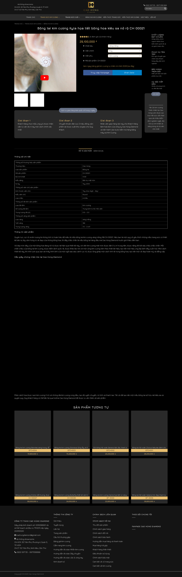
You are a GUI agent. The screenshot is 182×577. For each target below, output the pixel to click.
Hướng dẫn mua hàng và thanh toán (108, 541)
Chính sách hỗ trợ (101, 521)
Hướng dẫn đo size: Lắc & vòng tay (68, 558)
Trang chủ (30, 17)
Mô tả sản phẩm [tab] (85, 151)
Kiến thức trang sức (112, 17)
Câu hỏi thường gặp (62, 537)
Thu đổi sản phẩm (100, 525)
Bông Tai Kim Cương (51, 24)
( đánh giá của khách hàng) (100, 37)
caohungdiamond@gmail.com (28, 535)
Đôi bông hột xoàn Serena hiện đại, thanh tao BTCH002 (114, 447)
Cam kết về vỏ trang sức (103, 562)
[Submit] (165, 9)
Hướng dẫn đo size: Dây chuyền (67, 553)
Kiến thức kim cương (130, 17)
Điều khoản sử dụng (101, 553)
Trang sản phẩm (60, 533)
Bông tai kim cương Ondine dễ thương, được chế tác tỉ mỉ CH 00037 (42, 495)
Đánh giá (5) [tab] (98, 151)
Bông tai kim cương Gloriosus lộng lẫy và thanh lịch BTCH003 (78, 447)
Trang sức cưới (71, 17)
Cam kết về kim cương (102, 566)
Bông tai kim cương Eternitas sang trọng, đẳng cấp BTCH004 (39, 447)
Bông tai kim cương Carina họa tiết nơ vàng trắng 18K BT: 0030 (117, 495)
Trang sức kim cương (48, 17)
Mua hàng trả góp (100, 545)
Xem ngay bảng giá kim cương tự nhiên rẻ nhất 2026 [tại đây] (108, 66)
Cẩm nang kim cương (62, 545)
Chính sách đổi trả (100, 533)
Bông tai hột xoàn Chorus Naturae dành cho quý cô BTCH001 (155, 447)
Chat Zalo (127, 72)
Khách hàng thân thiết (102, 549)
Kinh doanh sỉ (59, 562)
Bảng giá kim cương (92, 17)
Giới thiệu (145, 17)
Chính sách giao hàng (102, 529)
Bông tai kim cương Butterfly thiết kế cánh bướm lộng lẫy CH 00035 (80, 495)
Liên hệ (153, 17)
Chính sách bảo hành (101, 537)
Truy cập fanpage (98, 72)
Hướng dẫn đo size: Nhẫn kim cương (69, 549)
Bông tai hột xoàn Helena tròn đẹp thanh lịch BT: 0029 (153, 495)
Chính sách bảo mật (101, 558)
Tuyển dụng (58, 525)
